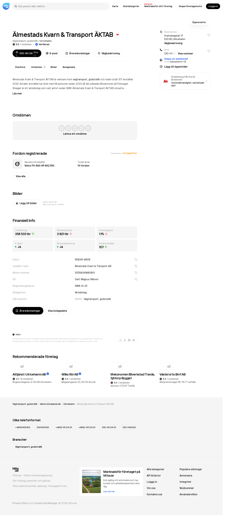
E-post (52, 53)
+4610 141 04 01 (64, 427)
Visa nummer (185, 53)
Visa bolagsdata (57, 310)
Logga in (213, 6)
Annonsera (186, 475)
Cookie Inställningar (45, 503)
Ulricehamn (45, 41)
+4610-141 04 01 (87, 427)
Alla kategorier (155, 469)
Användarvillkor (189, 494)
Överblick (20, 67)
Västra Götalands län (50, 404)
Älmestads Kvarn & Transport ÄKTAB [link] (95, 404)
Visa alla (20, 176)
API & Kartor (154, 475)
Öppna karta (199, 22)
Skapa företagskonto (190, 6)
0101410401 (43, 427)
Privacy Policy (21, 503)
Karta (115, 6)
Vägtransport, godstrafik (25, 41)
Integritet (185, 481)
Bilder (54, 67)
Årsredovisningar (77, 53)
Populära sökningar (191, 469)
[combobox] (62, 6)
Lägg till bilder (26, 203)
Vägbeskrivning (109, 53)
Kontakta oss (154, 494)
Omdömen (38, 67)
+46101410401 (22, 427)
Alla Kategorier (131, 6)
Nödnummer (187, 488)
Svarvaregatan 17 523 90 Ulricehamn (174, 37)
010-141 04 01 (109, 427)
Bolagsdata (69, 67)
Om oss (151, 488)
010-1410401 (129, 427)
